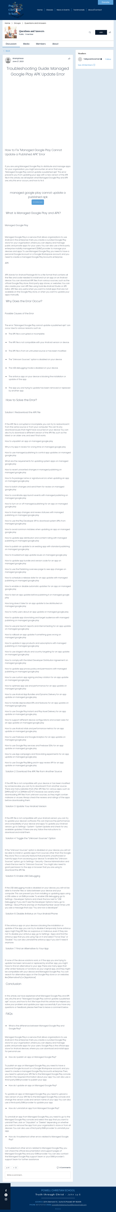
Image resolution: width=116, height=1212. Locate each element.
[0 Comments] (64, 1167)
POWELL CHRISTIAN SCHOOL (58, 1190)
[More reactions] (15, 1167)
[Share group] (109, 32)
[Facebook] (5, 1190)
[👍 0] (7, 1167)
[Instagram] (5, 1199)
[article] (37, 618)
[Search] (89, 32)
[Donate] (105, 2)
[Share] (69, 58)
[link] (11, 43)
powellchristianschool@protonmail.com (69, 1204)
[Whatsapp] (5, 1194)
